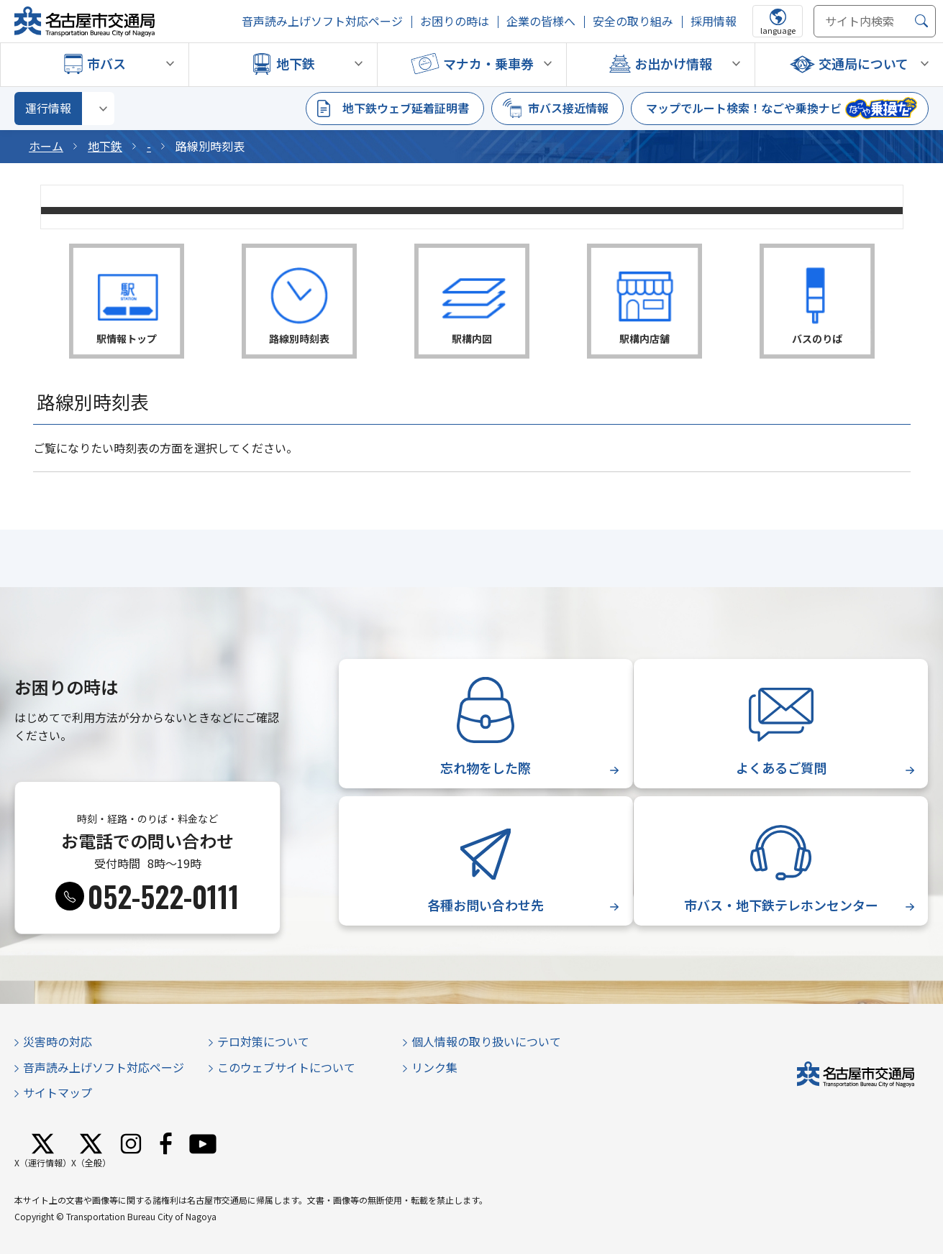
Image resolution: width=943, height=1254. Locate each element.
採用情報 (714, 21)
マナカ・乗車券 (488, 63)
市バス (106, 63)
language (778, 30)
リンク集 (434, 1067)
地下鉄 (295, 63)
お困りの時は (454, 21)
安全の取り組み (633, 21)
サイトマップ (57, 1092)
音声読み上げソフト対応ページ (322, 21)
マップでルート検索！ (744, 107)
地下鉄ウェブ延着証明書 (405, 107)
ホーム (46, 146)
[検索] (921, 21)
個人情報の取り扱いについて (486, 1041)
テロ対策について (263, 1041)
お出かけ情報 (673, 63)
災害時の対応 (57, 1041)
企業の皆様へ (540, 21)
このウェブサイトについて (286, 1067)
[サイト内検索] (875, 21)
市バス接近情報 (568, 107)
